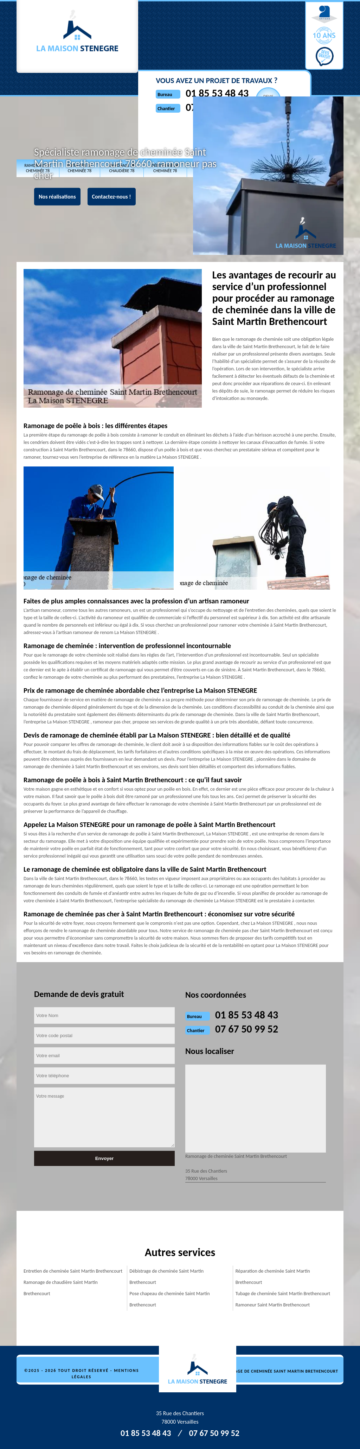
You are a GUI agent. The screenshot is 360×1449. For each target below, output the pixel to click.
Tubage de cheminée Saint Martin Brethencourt (283, 1294)
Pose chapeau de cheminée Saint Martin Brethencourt (169, 1299)
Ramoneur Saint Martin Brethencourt (273, 1305)
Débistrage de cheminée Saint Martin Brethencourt (166, 1276)
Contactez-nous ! (111, 196)
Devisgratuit (254, 34)
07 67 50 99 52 (203, 42)
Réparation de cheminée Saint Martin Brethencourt (273, 1276)
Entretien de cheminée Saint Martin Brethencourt (73, 1271)
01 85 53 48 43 (203, 28)
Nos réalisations (57, 196)
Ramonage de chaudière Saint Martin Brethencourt (61, 1288)
